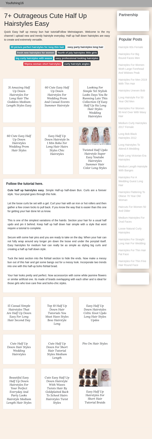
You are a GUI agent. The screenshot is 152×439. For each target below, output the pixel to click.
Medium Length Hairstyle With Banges (133, 168)
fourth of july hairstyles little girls (77, 52)
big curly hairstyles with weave (34, 58)
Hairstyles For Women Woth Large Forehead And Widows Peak (131, 68)
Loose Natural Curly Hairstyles (130, 230)
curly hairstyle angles (77, 63)
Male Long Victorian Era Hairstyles (132, 157)
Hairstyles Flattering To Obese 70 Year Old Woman (132, 196)
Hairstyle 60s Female (131, 47)
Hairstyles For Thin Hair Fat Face (132, 252)
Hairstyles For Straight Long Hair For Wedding (132, 241)
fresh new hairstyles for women (35, 52)
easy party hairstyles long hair (85, 47)
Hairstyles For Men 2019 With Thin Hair (133, 81)
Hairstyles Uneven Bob (132, 90)
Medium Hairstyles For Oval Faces (132, 219)
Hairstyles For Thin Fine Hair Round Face (132, 263)
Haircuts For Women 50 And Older (132, 208)
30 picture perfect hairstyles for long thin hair (37, 47)
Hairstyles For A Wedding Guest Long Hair (131, 181)
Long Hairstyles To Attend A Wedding (129, 146)
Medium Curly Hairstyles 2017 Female (133, 125)
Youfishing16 (15, 3)
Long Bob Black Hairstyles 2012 (128, 135)
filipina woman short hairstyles (42, 63)
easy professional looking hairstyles (77, 58)
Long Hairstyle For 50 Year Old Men (131, 99)
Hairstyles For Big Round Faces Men (129, 56)
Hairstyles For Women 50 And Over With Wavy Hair (132, 112)
